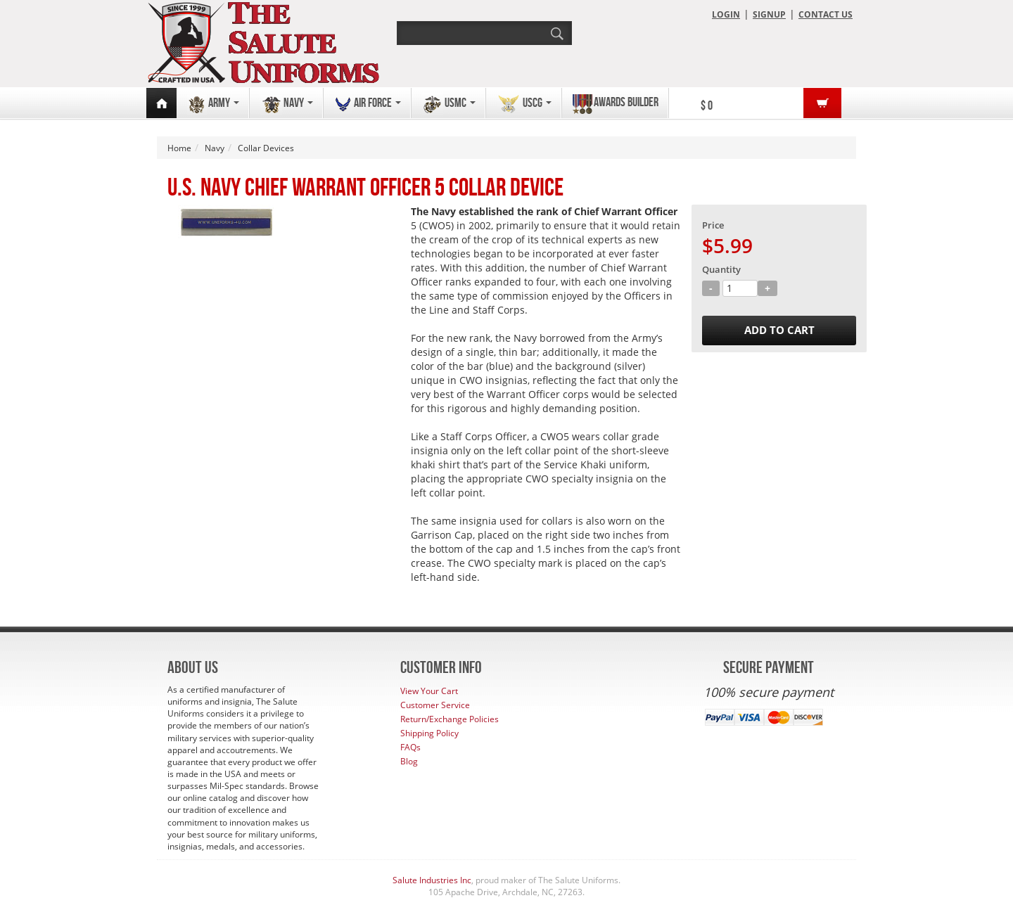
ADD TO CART (779, 330)
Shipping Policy (429, 733)
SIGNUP (769, 14)
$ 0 (707, 105)
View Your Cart (429, 691)
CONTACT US (825, 14)
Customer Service (435, 705)
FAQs (410, 747)
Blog (409, 761)
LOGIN (726, 14)
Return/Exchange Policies (449, 719)
